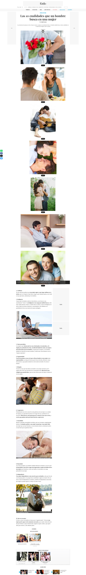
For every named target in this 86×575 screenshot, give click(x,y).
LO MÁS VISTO (43, 567)
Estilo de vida (35, 546)
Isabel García (43, 22)
